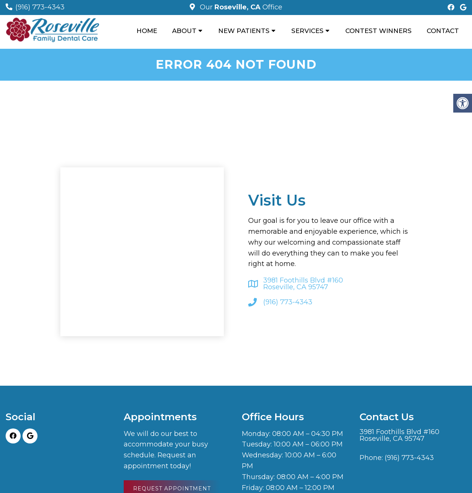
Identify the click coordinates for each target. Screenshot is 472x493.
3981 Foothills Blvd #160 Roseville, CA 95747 (303, 283)
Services (307, 31)
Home (146, 31)
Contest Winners (378, 31)
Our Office (240, 7)
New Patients (244, 31)
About (184, 31)
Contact (443, 31)
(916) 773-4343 (39, 7)
